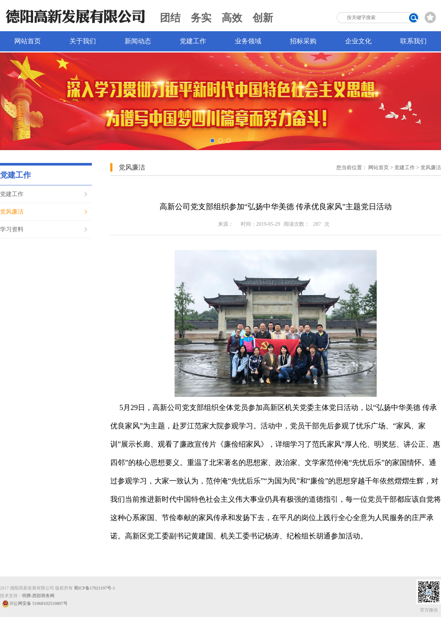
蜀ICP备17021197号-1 (94, 588)
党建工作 (193, 41)
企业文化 (358, 41)
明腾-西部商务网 (38, 595)
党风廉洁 (12, 211)
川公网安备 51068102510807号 (35, 603)
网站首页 (27, 41)
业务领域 (248, 41)
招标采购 (303, 41)
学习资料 (12, 229)
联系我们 (413, 41)
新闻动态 (138, 41)
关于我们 (82, 41)
